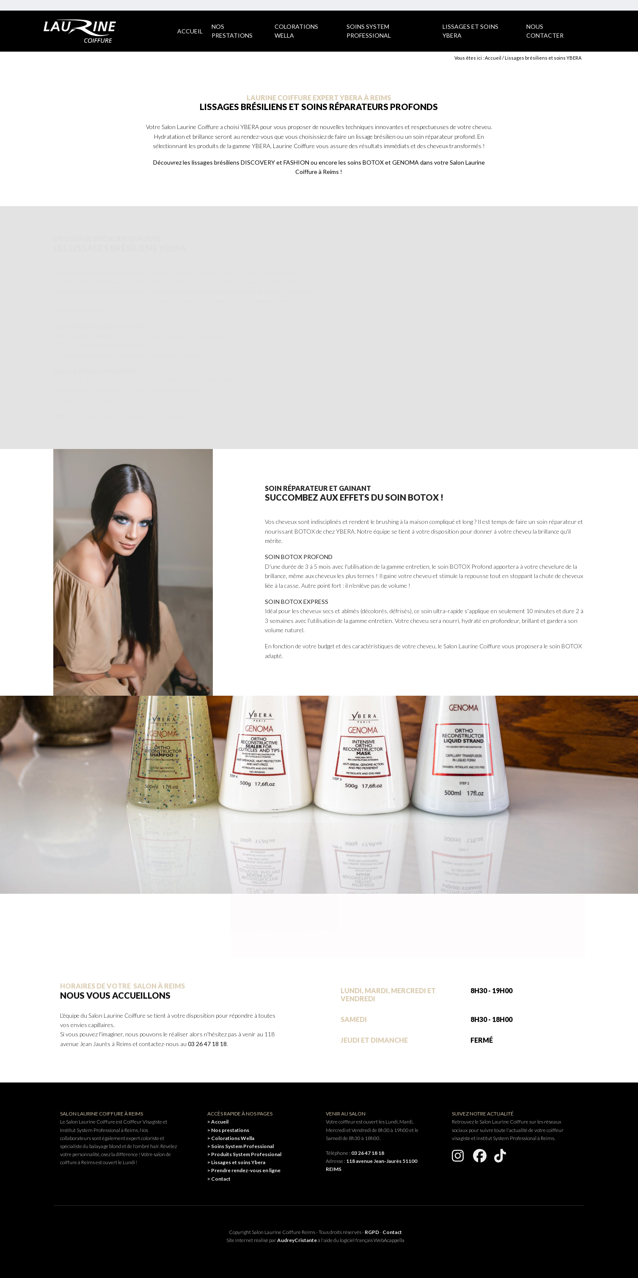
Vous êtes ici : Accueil (477, 58)
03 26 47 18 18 (207, 1043)
